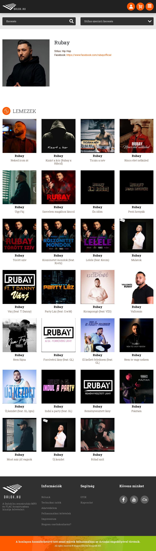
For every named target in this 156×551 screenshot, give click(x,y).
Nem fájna (19, 359)
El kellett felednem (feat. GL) (97, 361)
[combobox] (117, 21)
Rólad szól (97, 459)
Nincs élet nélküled (136, 160)
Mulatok (136, 260)
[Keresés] (34, 21)
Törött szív (19, 260)
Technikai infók (51, 502)
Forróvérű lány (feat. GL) (58, 359)
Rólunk (45, 497)
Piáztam (136, 411)
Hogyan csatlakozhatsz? (56, 524)
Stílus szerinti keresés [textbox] (98, 21)
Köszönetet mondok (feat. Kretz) (58, 261)
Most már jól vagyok (19, 459)
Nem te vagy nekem (136, 359)
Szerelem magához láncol (58, 211)
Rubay (19, 156)
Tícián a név (97, 160)
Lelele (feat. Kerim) (97, 260)
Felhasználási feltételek (56, 513)
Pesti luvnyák (136, 211)
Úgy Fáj (19, 211)
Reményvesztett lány (97, 411)
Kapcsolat (86, 502)
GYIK (83, 497)
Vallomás (136, 311)
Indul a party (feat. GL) (58, 411)
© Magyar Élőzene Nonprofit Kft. (86, 545)
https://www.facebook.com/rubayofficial (89, 55)
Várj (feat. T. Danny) (19, 311)
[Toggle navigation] (150, 7)
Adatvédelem (49, 508)
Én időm (97, 211)
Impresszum (48, 518)
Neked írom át (19, 160)
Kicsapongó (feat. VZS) (97, 311)
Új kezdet (58, 459)
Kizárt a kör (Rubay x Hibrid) (58, 162)
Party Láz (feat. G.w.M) (58, 311)
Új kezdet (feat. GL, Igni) (19, 411)
